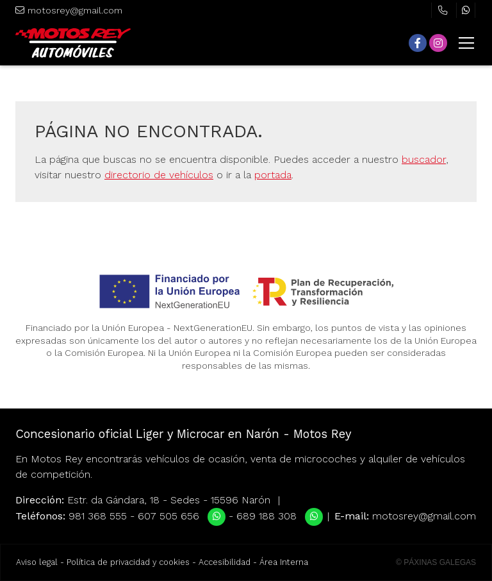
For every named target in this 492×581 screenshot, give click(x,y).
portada (272, 175)
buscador (424, 159)
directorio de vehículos (158, 175)
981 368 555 (98, 516)
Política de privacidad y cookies (128, 562)
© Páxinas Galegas (436, 562)
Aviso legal (37, 562)
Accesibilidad (224, 562)
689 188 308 (266, 516)
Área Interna (283, 562)
